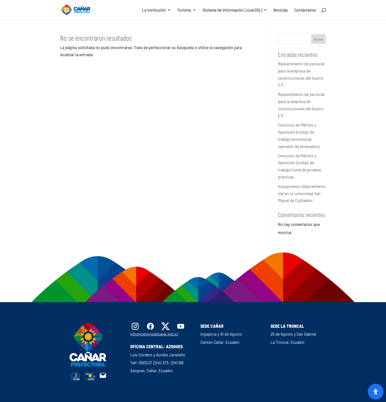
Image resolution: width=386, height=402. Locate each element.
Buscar (318, 39)
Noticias (280, 10)
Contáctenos (305, 10)
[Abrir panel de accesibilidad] (376, 392)
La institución (154, 10)
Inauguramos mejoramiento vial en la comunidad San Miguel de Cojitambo (301, 193)
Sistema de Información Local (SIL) (232, 10)
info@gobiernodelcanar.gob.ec (154, 333)
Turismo (184, 10)
